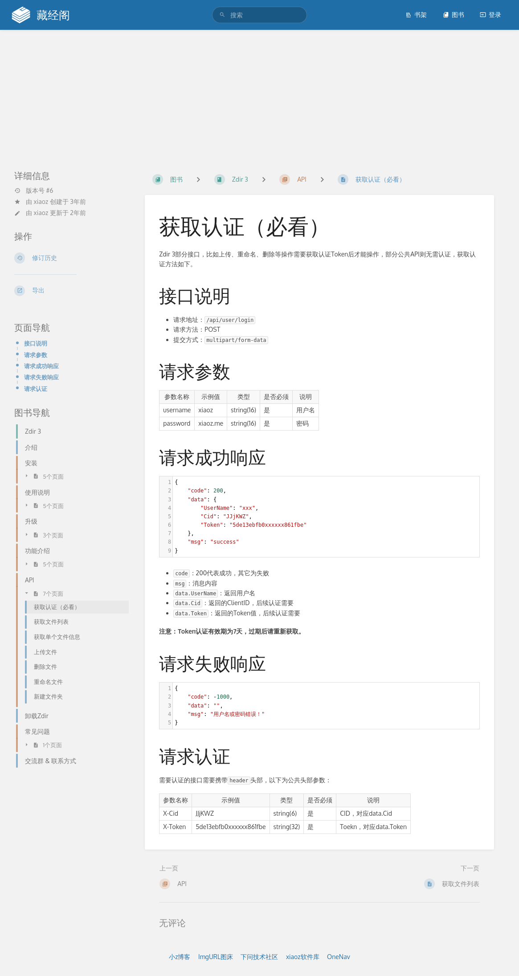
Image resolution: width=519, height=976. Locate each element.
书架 (416, 14)
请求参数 (35, 354)
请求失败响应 (41, 377)
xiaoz (41, 201)
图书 (453, 14)
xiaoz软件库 (302, 956)
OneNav (338, 956)
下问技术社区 (259, 956)
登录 (490, 14)
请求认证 (35, 388)
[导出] (69, 290)
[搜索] (223, 15)
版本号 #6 (33, 190)
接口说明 (35, 343)
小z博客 (179, 956)
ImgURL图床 (215, 956)
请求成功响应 (41, 366)
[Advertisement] (259, 97)
